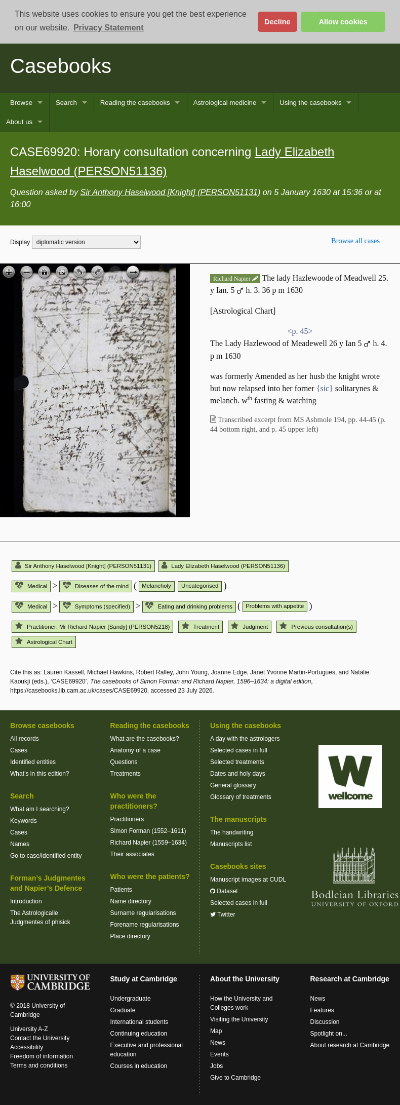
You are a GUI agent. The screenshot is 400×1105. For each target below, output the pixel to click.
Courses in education (139, 1066)
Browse (21, 102)
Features (322, 1010)
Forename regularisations (144, 924)
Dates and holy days (237, 773)
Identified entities (33, 762)
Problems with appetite (275, 606)
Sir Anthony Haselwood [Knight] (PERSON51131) (171, 192)
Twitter (222, 914)
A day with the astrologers (244, 738)
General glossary (233, 785)
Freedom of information (41, 1056)
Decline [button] (277, 22)
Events (219, 1054)
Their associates (132, 854)
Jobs (216, 1066)
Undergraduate (130, 998)
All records (24, 738)
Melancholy (156, 586)
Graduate (123, 1010)
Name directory (130, 901)
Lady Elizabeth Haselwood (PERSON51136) (223, 566)
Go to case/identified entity (46, 855)
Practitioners (127, 819)
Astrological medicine (225, 102)
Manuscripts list (231, 844)
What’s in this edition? (39, 773)
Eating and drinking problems (188, 606)
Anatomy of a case (135, 750)
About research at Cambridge (350, 1045)
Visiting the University (239, 1019)
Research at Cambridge (349, 979)
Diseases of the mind (96, 586)
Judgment (249, 627)
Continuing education (139, 1033)
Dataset (224, 891)
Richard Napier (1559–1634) (148, 842)
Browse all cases (355, 241)
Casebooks (60, 66)
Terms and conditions (38, 1065)
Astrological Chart (43, 642)
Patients (121, 889)
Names (19, 844)
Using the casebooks (310, 102)
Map (216, 1031)
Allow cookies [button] (343, 22)
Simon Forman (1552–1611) (148, 830)
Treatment (200, 627)
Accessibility (26, 1047)
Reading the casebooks (135, 102)
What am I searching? (39, 809)
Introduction (26, 901)
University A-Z (29, 1029)
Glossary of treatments (240, 797)
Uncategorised (199, 586)
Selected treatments (237, 762)
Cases (18, 750)
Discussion (325, 1021)
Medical (31, 586)
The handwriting (231, 832)
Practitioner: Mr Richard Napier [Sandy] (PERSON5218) (92, 627)
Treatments (125, 773)
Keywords (23, 820)
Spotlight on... (328, 1033)
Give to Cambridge (235, 1077)
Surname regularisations (143, 913)
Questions (124, 762)
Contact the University (39, 1038)
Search (66, 102)
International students (139, 1021)
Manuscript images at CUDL (248, 879)
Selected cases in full (238, 750)
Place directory (130, 936)
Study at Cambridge (143, 979)
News (217, 1042)
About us (19, 122)
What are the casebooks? (144, 738)
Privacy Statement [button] (108, 27)
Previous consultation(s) (316, 627)
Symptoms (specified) (96, 606)
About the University (244, 979)
